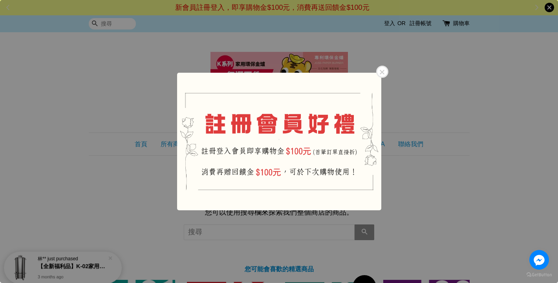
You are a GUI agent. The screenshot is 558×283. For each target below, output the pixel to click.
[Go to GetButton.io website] (539, 274)
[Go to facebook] (539, 260)
